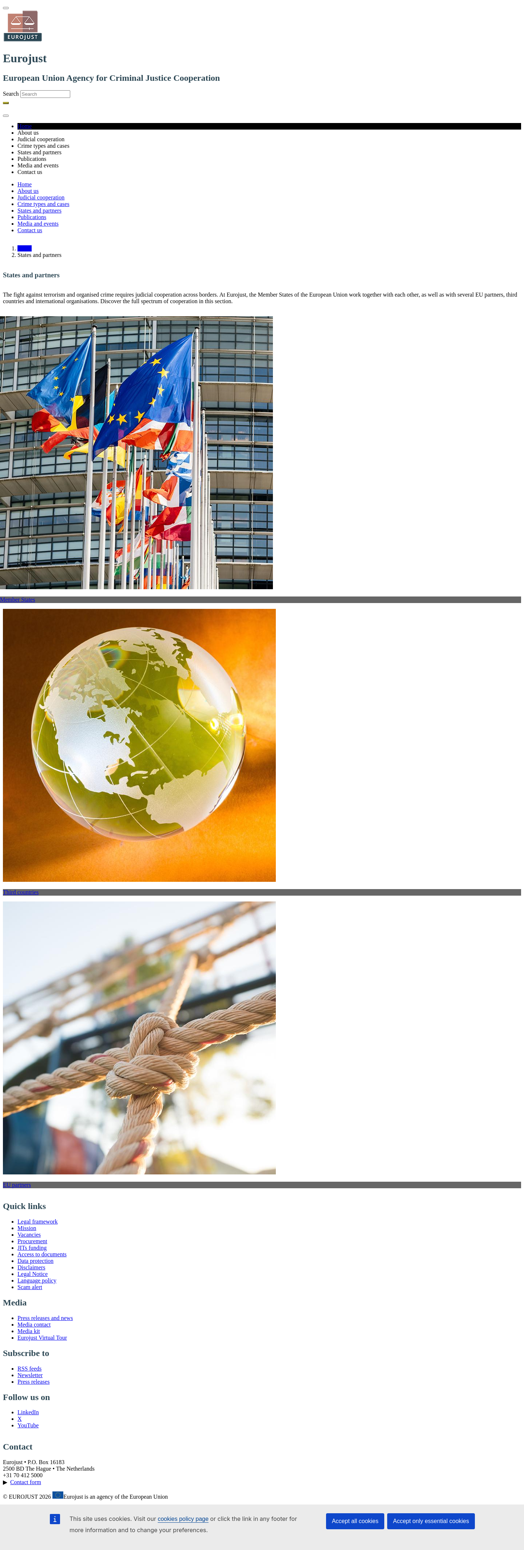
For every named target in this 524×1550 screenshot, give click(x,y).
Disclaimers (31, 1267)
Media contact (34, 1324)
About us (28, 191)
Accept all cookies (355, 1521)
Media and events (38, 224)
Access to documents (42, 1254)
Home (24, 126)
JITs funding (32, 1248)
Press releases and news (45, 1318)
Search (11, 94)
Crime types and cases (43, 204)
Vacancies (29, 1235)
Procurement (32, 1241)
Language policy (36, 1280)
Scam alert (29, 1287)
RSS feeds (29, 1368)
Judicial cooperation (40, 197)
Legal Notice (32, 1274)
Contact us (29, 230)
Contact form (25, 1482)
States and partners (39, 210)
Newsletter (30, 1375)
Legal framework (37, 1221)
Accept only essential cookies (431, 1521)
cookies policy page (183, 1519)
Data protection (35, 1261)
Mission (26, 1228)
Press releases (33, 1382)
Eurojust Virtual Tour (42, 1338)
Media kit (28, 1331)
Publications (31, 217)
